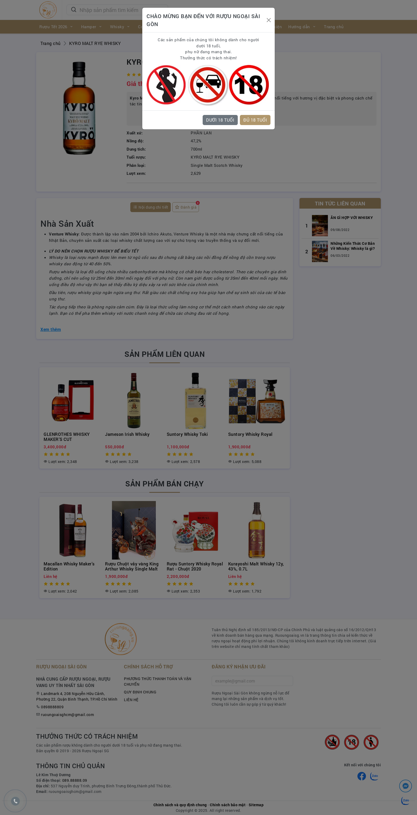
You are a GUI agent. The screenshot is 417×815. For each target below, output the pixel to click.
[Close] (269, 20)
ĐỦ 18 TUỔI (255, 120)
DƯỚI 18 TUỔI (220, 120)
